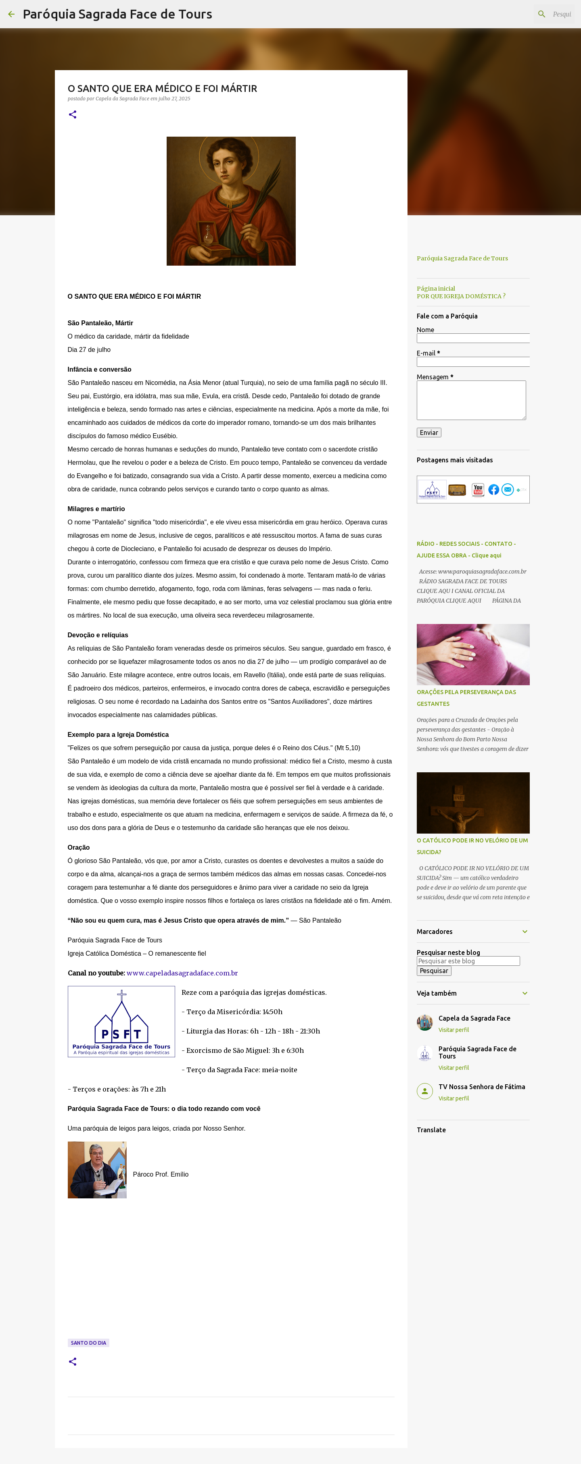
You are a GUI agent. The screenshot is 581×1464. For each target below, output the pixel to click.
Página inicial (436, 288)
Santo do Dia (88, 1342)
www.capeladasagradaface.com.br (182, 973)
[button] (72, 115)
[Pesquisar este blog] (532, 14)
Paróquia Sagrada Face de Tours (117, 13)
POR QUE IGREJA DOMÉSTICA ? (461, 296)
